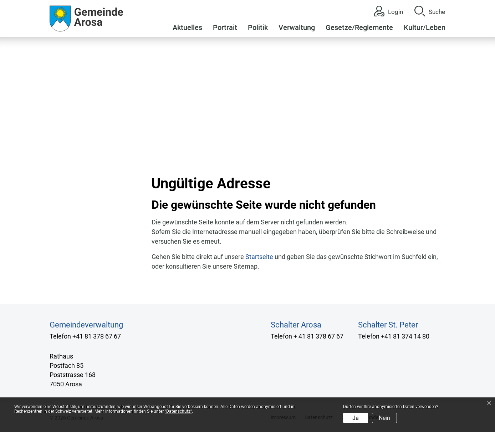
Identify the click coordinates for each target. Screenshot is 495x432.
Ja (355, 418)
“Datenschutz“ (178, 411)
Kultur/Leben (424, 27)
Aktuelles (187, 27)
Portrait (225, 27)
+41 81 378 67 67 (96, 336)
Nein (384, 418)
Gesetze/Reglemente (359, 27)
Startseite (259, 256)
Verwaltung (297, 27)
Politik (258, 27)
